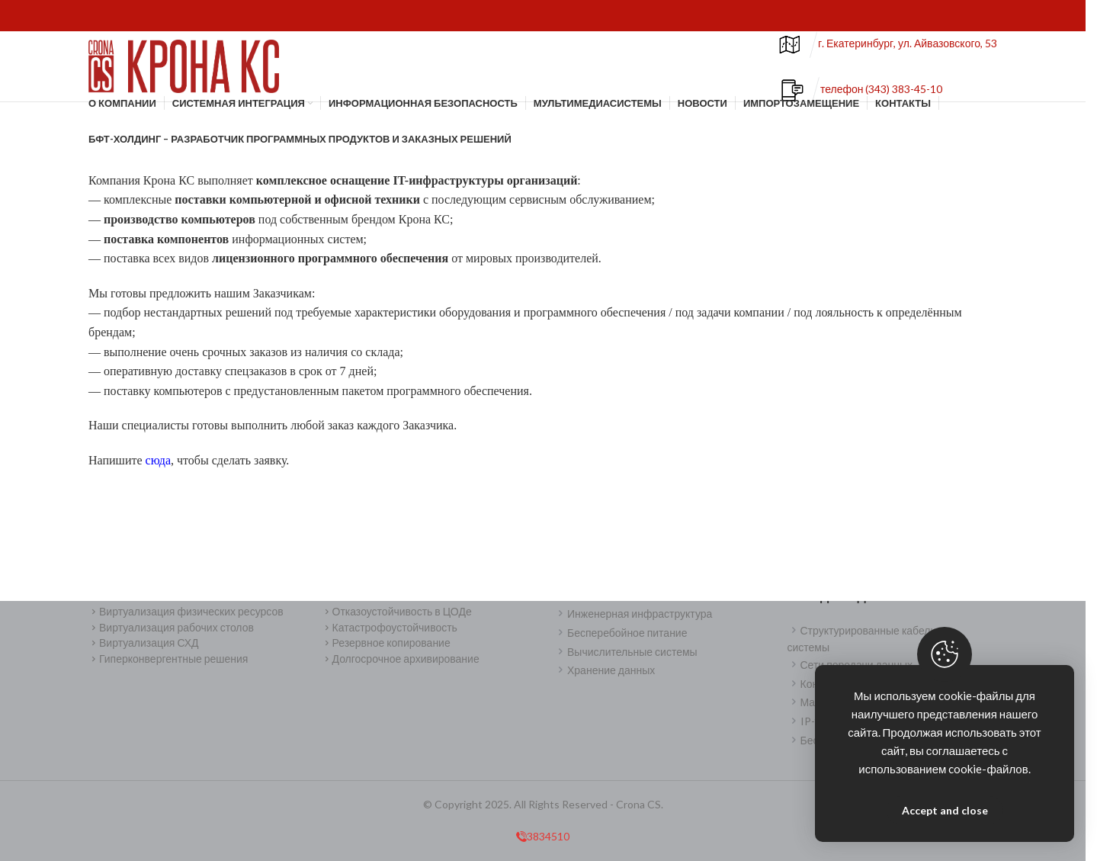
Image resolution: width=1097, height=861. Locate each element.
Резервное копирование (386, 643)
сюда (158, 470)
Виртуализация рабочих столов (171, 627)
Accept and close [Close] (945, 810)
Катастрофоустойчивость (389, 627)
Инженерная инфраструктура (633, 613)
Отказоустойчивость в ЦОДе (397, 611)
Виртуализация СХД (143, 643)
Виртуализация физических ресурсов (186, 611)
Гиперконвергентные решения (168, 658)
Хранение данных (604, 670)
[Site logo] (183, 70)
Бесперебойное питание (620, 632)
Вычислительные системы (626, 651)
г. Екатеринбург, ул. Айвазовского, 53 (907, 49)
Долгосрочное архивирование (401, 658)
